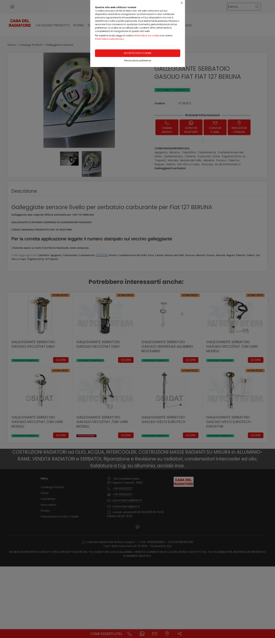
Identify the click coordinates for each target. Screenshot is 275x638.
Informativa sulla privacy (109, 39)
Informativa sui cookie (146, 35)
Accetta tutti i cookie (137, 53)
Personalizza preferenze (137, 60)
